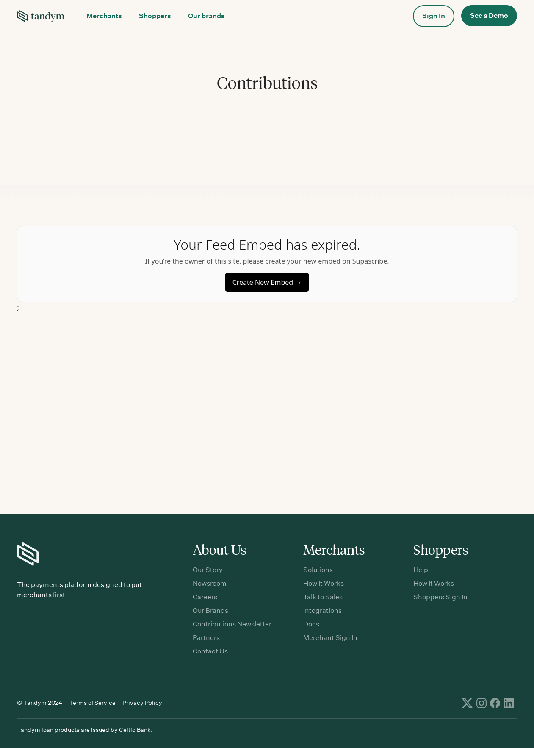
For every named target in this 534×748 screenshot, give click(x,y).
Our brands (206, 16)
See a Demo (489, 15)
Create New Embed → (267, 282)
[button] (104, 16)
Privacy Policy (142, 702)
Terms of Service (92, 702)
